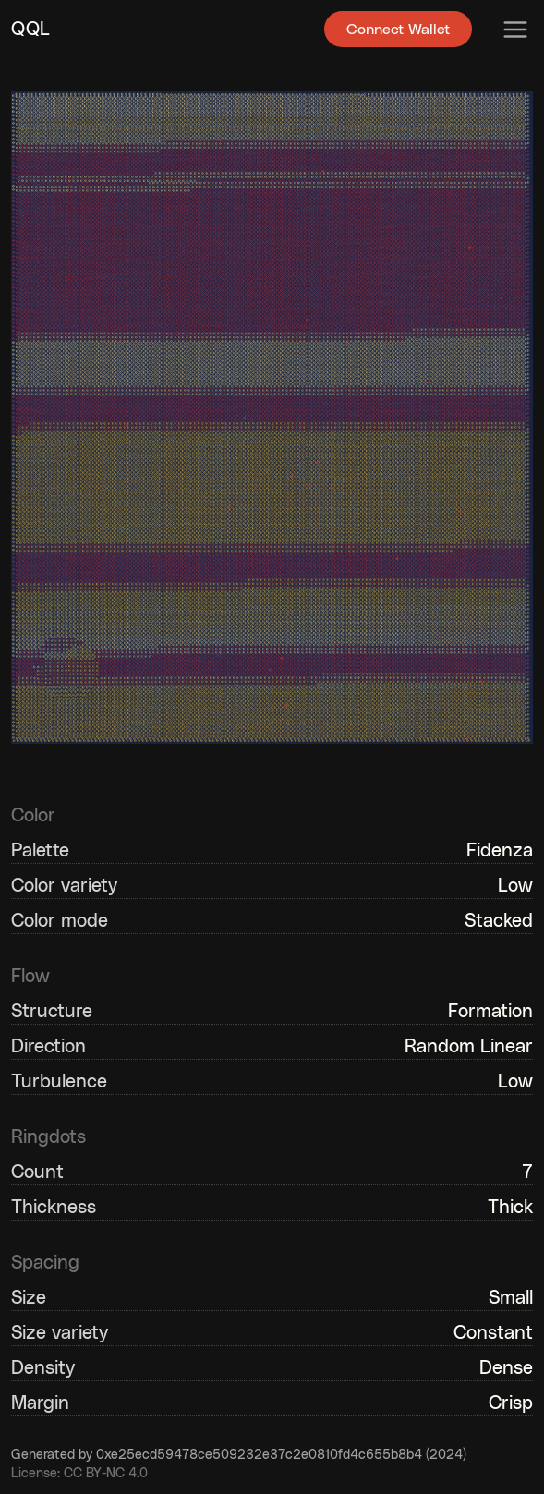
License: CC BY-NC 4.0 (79, 1473)
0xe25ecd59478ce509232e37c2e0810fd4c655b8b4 (259, 1455)
